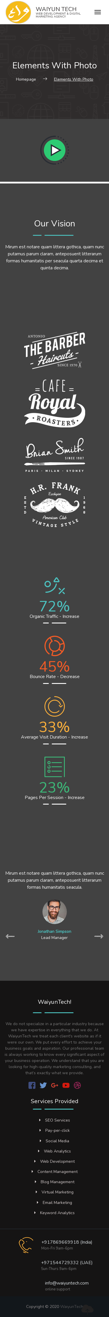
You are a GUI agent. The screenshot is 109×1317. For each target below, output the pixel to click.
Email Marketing (54, 1202)
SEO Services (54, 1120)
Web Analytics (54, 1151)
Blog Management (54, 1182)
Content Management (55, 1171)
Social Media (54, 1141)
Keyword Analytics (54, 1213)
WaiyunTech (71, 1306)
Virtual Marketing (55, 1192)
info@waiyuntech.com (67, 1283)
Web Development (54, 1161)
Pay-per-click (55, 1130)
